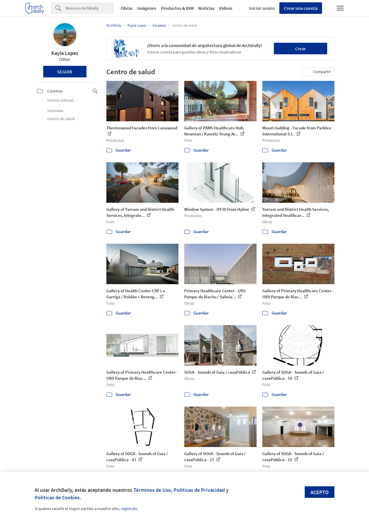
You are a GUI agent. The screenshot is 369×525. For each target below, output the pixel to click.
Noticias (206, 8)
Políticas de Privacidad (199, 490)
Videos (225, 8)
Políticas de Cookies (57, 497)
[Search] (90, 8)
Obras (127, 8)
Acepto (319, 492)
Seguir (64, 72)
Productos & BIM (177, 8)
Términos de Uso (152, 490)
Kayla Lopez (64, 53)
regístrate (129, 508)
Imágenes (146, 8)
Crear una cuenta (300, 8)
